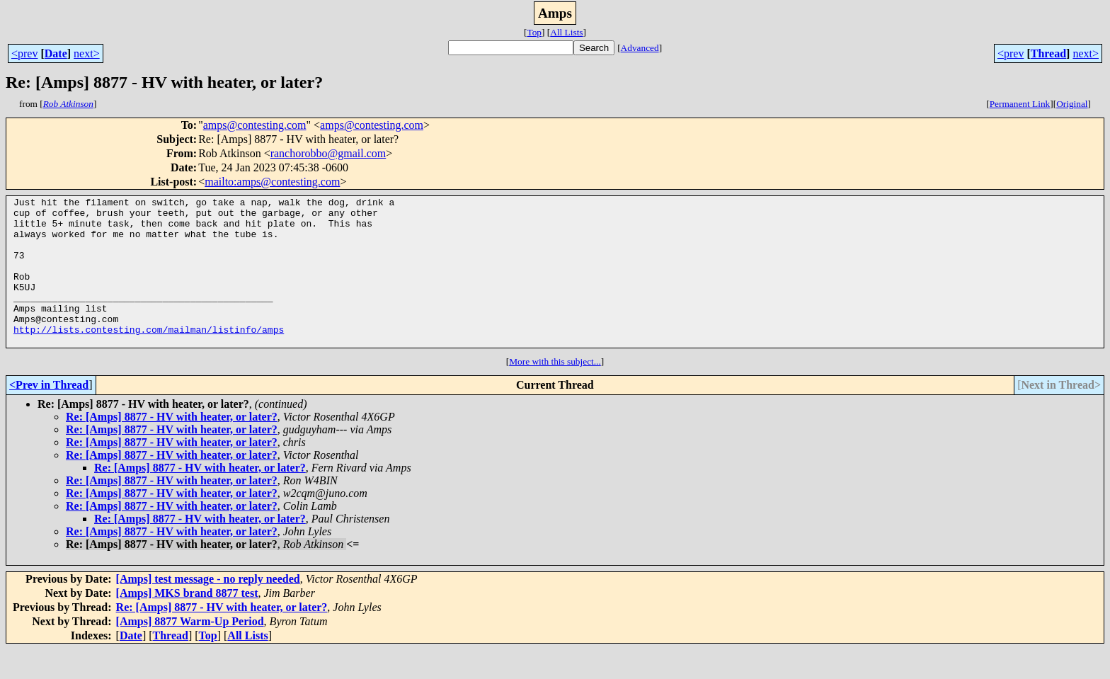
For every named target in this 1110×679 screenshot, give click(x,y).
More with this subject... (555, 391)
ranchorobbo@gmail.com (328, 153)
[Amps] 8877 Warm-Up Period (190, 651)
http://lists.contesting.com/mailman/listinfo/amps (148, 356)
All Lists (566, 32)
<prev (24, 53)
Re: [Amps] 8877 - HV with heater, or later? (172, 446)
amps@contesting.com (255, 125)
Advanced (640, 47)
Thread (1048, 53)
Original (1071, 103)
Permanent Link (1020, 103)
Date (56, 53)
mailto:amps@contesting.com (272, 182)
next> (87, 53)
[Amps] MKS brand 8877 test (187, 623)
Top (534, 32)
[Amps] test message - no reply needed (208, 609)
